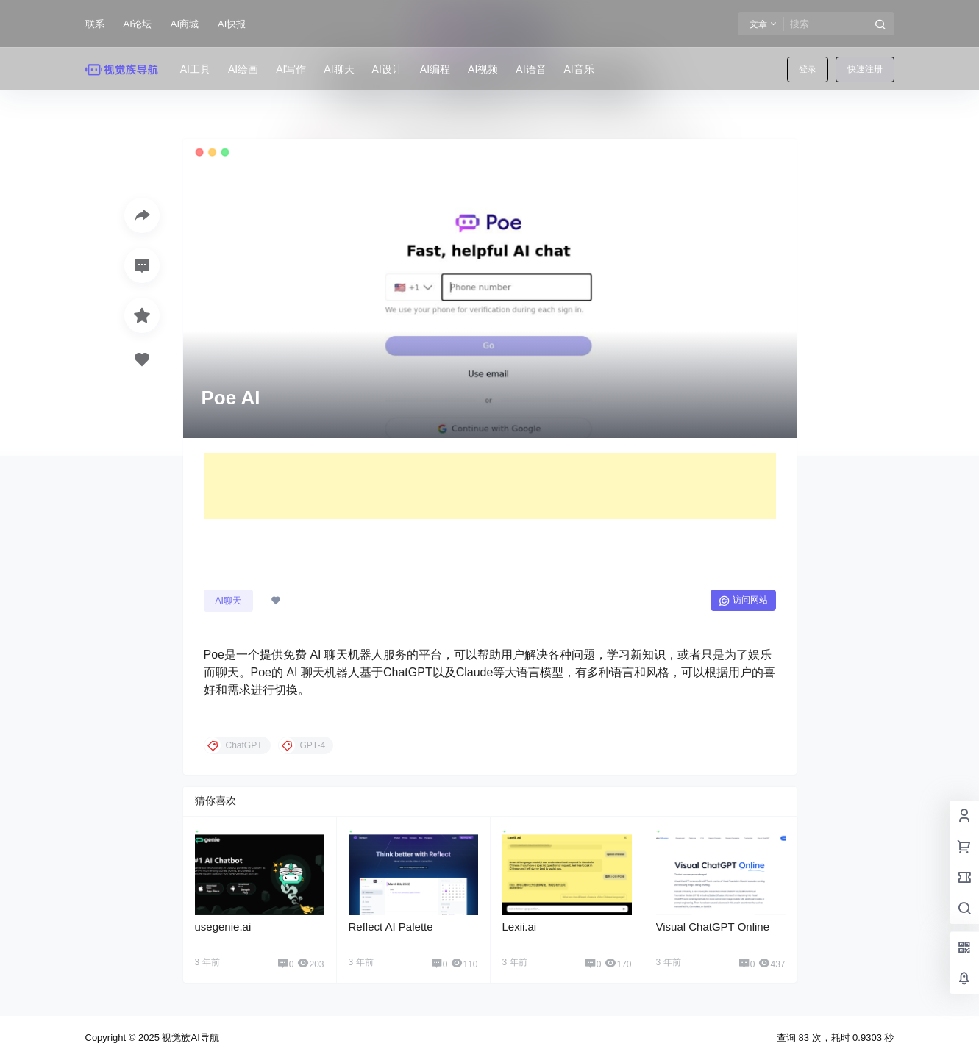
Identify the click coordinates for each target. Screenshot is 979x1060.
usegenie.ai (223, 926)
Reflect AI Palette (391, 926)
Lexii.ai (519, 926)
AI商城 (185, 23)
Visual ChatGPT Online (713, 926)
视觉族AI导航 (189, 1037)
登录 (807, 69)
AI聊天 (228, 600)
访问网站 (743, 600)
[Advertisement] (490, 486)
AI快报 (232, 23)
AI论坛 (138, 23)
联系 (94, 23)
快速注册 (865, 69)
